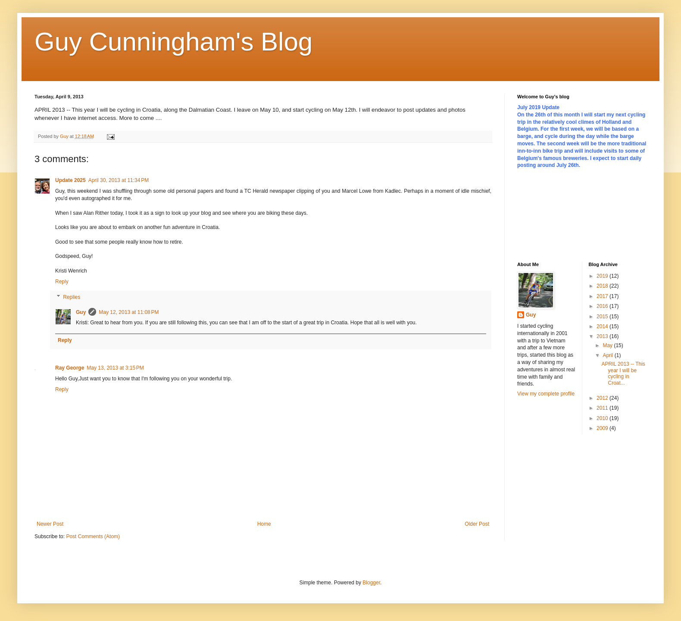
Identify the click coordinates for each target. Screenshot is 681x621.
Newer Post (50, 524)
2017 (603, 296)
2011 (603, 408)
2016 (603, 306)
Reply (62, 282)
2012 (603, 398)
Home (264, 524)
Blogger (371, 583)
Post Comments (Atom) (93, 536)
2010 (603, 418)
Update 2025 (70, 180)
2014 (603, 326)
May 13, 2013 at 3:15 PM (115, 368)
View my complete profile (546, 394)
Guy (81, 312)
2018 (603, 286)
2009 (603, 428)
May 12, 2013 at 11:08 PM (129, 312)
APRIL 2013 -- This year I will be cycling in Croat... (623, 373)
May (608, 345)
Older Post (477, 524)
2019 (603, 276)
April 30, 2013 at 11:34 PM (118, 180)
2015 (603, 317)
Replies (71, 297)
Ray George (69, 368)
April (608, 355)
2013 (603, 336)
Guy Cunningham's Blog (173, 41)
